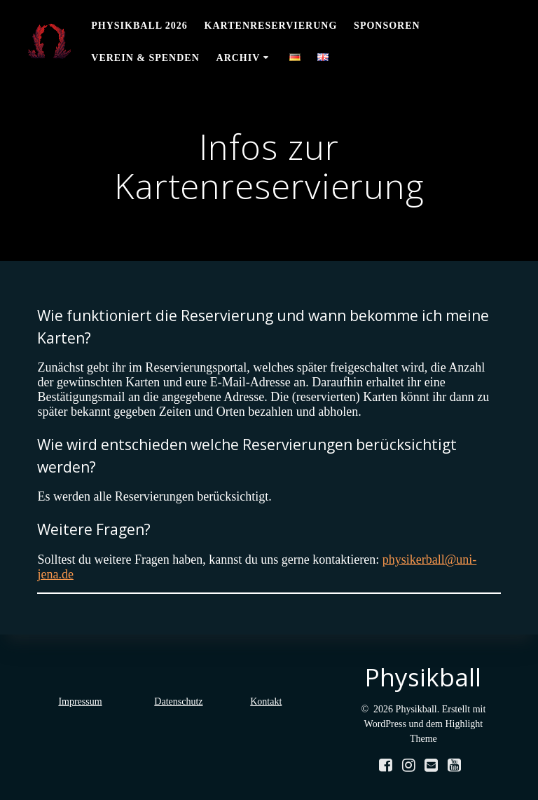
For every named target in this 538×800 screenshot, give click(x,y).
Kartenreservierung (271, 25)
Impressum (80, 701)
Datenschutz (178, 701)
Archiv (238, 58)
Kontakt (266, 701)
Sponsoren (387, 25)
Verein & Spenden (145, 58)
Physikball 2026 (139, 25)
